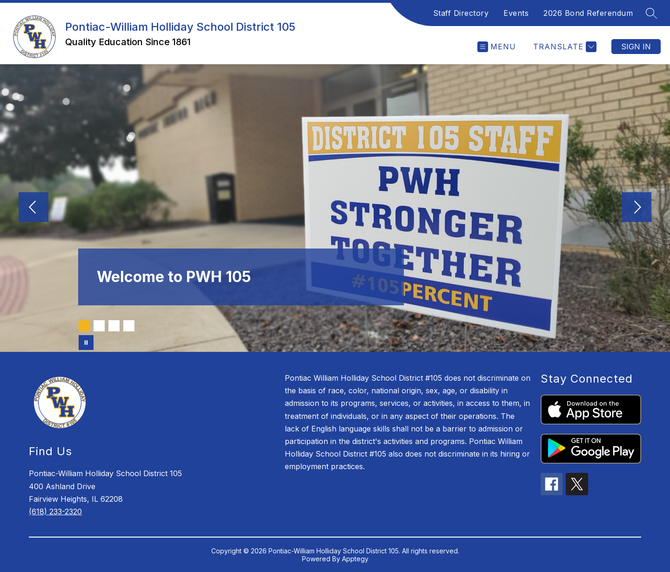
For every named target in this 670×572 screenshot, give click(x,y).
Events (516, 13)
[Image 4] (128, 325)
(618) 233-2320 (55, 511)
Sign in (636, 46)
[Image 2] (99, 325)
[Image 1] (84, 325)
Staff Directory (461, 13)
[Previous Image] (33, 208)
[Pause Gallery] (86, 342)
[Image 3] (114, 325)
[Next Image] (636, 208)
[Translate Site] (563, 47)
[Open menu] (496, 47)
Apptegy (355, 559)
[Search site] (651, 13)
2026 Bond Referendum (588, 13)
